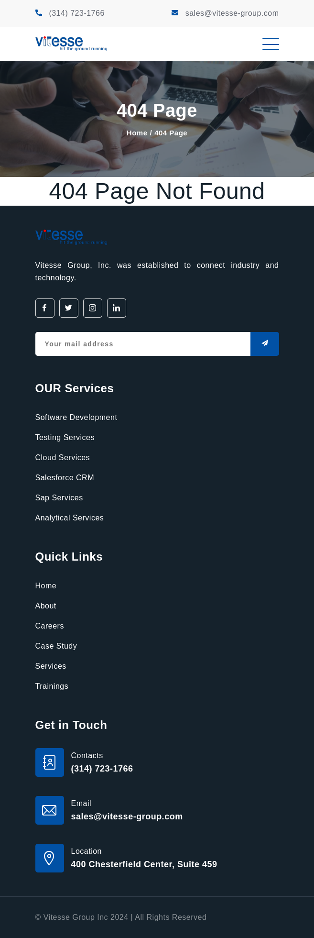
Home (137, 133)
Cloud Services (62, 457)
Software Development (76, 417)
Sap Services (59, 498)
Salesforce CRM (64, 478)
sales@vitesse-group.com (232, 13)
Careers (49, 626)
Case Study (56, 646)
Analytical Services (69, 518)
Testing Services (65, 437)
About (45, 606)
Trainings (52, 686)
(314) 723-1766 (76, 13)
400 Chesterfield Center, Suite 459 (144, 864)
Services (50, 666)
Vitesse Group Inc (75, 917)
